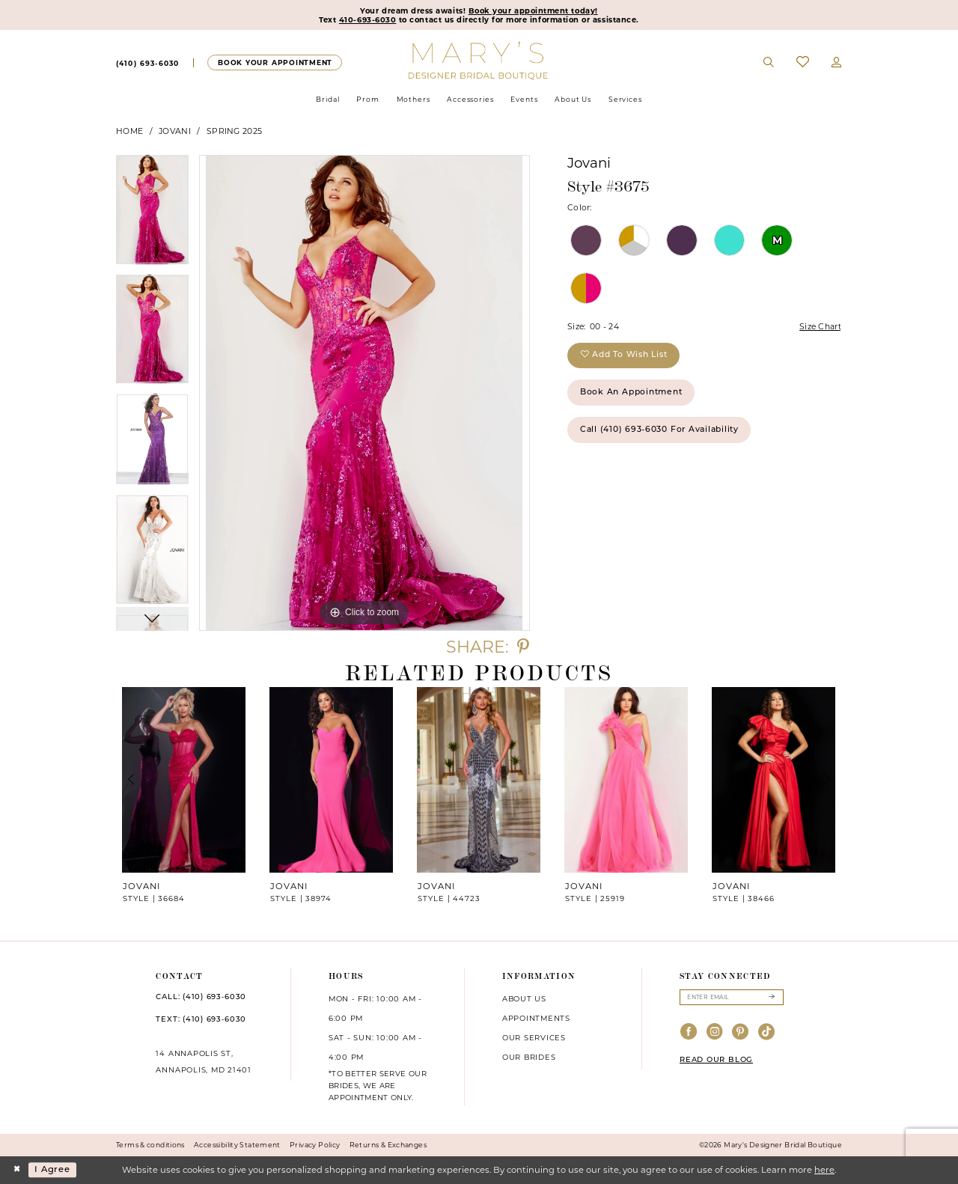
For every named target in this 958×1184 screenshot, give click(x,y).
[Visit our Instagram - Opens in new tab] (715, 1032)
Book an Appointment (631, 392)
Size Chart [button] (820, 327)
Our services (534, 1037)
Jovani (175, 131)
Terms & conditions (150, 1145)
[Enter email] (732, 997)
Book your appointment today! (533, 10)
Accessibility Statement (237, 1145)
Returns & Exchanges (388, 1145)
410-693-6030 (367, 19)
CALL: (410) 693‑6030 (201, 997)
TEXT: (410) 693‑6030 (201, 1019)
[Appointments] (274, 62)
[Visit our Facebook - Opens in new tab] (689, 1032)
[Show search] (769, 63)
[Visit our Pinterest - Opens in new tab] (740, 1032)
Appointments (536, 1017)
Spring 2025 (234, 131)
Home (129, 131)
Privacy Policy (315, 1145)
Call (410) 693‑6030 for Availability (659, 430)
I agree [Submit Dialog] (52, 1169)
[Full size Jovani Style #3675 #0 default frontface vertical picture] (364, 393)
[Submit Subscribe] (771, 997)
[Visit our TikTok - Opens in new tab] (766, 1032)
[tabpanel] (152, 215)
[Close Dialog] (16, 1170)
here (824, 1170)
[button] (836, 63)
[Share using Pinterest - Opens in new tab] (523, 647)
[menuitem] (147, 62)
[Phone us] (147, 62)
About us (524, 998)
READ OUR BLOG (716, 1060)
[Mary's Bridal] (479, 60)
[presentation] (184, 780)
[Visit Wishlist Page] (802, 62)
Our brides (529, 1056)
